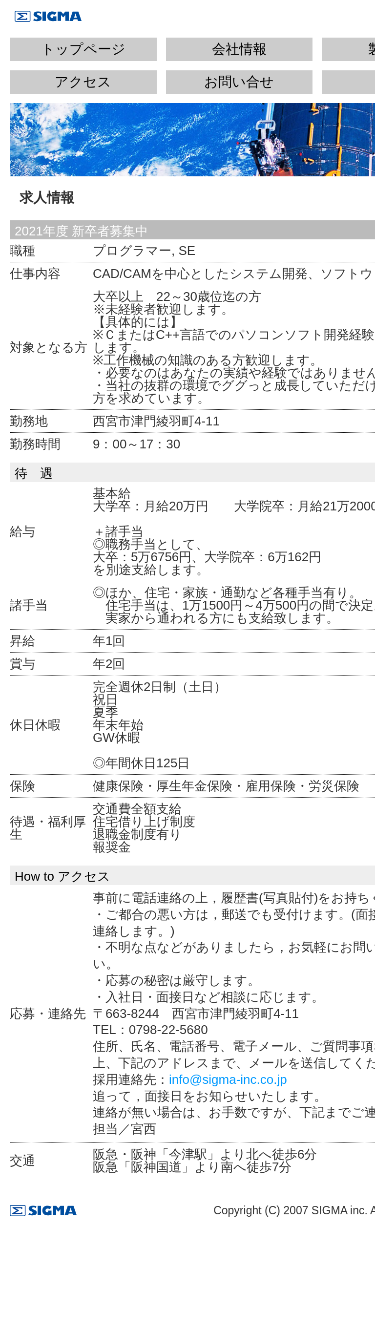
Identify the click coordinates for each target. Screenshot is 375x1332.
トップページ (83, 49)
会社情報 (239, 49)
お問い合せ (239, 81)
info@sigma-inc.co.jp (228, 1079)
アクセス (83, 81)
